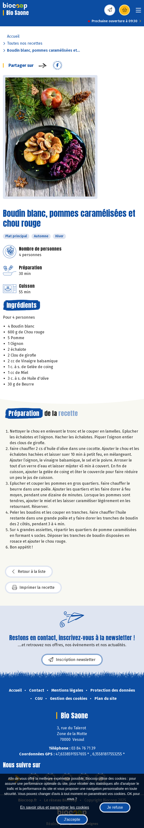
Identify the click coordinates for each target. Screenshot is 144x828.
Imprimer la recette (33, 587)
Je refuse (115, 807)
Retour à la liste (29, 571)
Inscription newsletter (72, 659)
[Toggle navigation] (138, 12)
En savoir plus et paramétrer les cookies (54, 807)
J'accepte (72, 819)
